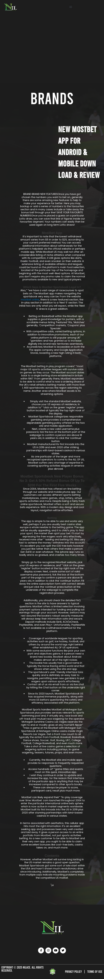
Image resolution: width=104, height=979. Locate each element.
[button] (71, 6)
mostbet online (30, 299)
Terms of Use (94, 971)
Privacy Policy (73, 971)
